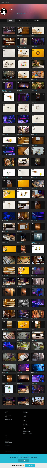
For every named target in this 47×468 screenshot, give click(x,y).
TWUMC (6, 35)
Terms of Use (25, 421)
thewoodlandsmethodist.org (21, 13)
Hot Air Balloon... (5, 394)
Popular (11, 20)
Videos (30, 23)
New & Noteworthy (26, 417)
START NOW (30, 465)
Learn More (23, 460)
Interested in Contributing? (8, 419)
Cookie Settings (26, 424)
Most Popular (25, 415)
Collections (36, 20)
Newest (19, 20)
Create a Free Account (8, 413)
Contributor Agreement (27, 425)
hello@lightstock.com (8, 445)
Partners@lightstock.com (8, 442)
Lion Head (4, 90)
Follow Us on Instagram (28, 433)
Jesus (18, 46)
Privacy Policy (25, 423)
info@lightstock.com (7, 439)
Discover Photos (26, 412)
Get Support (6, 437)
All (16, 23)
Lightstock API (7, 417)
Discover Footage (26, 413)
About (5, 412)
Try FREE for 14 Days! (8, 415)
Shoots (27, 20)
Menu (45, 2)
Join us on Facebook (28, 431)
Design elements (21, 23)
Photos (26, 23)
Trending (25, 416)
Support (6, 416)
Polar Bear (33, 242)
